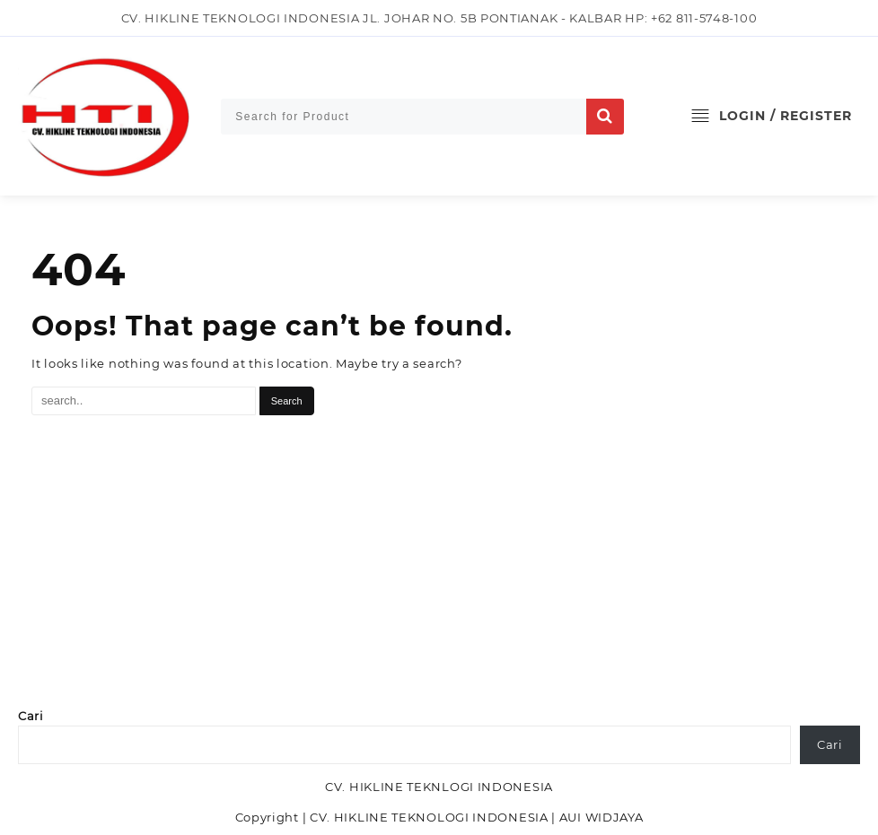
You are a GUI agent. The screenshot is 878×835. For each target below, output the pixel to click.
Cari (31, 716)
